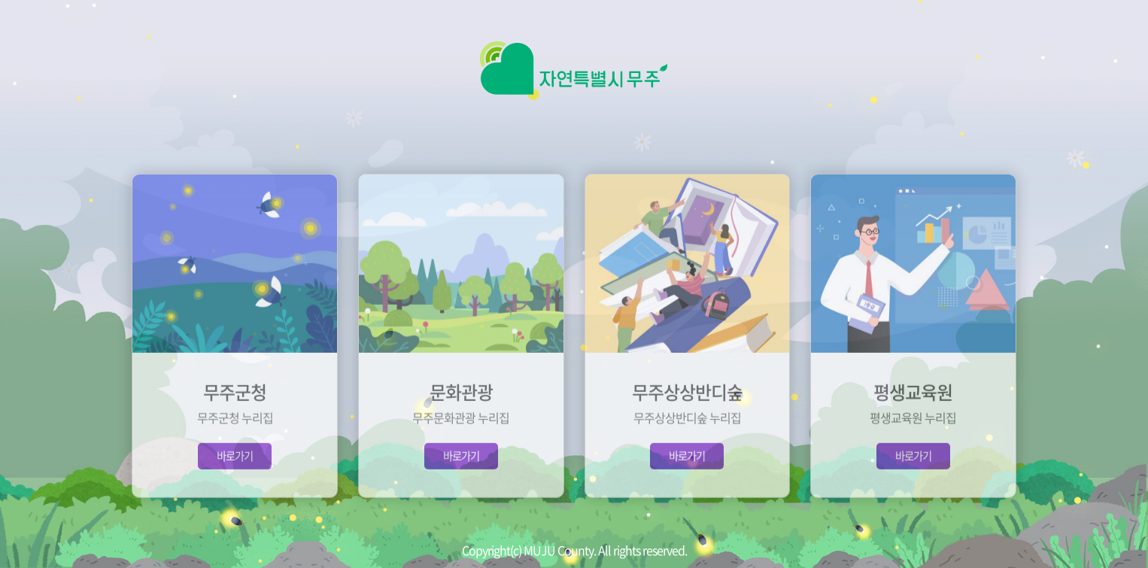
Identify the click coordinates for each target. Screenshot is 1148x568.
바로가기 (235, 468)
